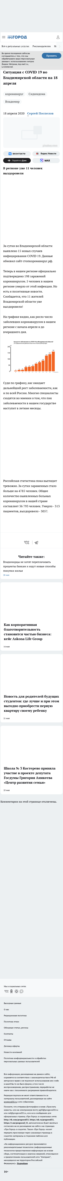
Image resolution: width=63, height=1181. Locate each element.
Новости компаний (13, 1052)
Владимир (12, 101)
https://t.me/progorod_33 (16, 1123)
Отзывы (7, 1040)
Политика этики (11, 1021)
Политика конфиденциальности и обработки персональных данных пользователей (25, 1060)
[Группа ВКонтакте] (17, 153)
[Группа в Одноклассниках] (11, 991)
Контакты (8, 1033)
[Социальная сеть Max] (46, 160)
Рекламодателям (42, 46)
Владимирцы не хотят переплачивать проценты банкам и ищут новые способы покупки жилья (31, 568)
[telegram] (37, 542)
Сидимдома (37, 94)
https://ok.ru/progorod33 (42, 1119)
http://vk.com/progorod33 (16, 1119)
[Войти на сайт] (58, 37)
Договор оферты (12, 1046)
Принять (51, 55)
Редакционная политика (15, 1015)
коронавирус (14, 94)
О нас (6, 1009)
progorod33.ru (10, 1101)
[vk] (27, 542)
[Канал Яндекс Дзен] (17, 160)
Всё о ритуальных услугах (15, 46)
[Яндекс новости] (46, 153)
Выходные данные (12, 1003)
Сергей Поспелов (40, 113)
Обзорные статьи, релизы (16, 1027)
